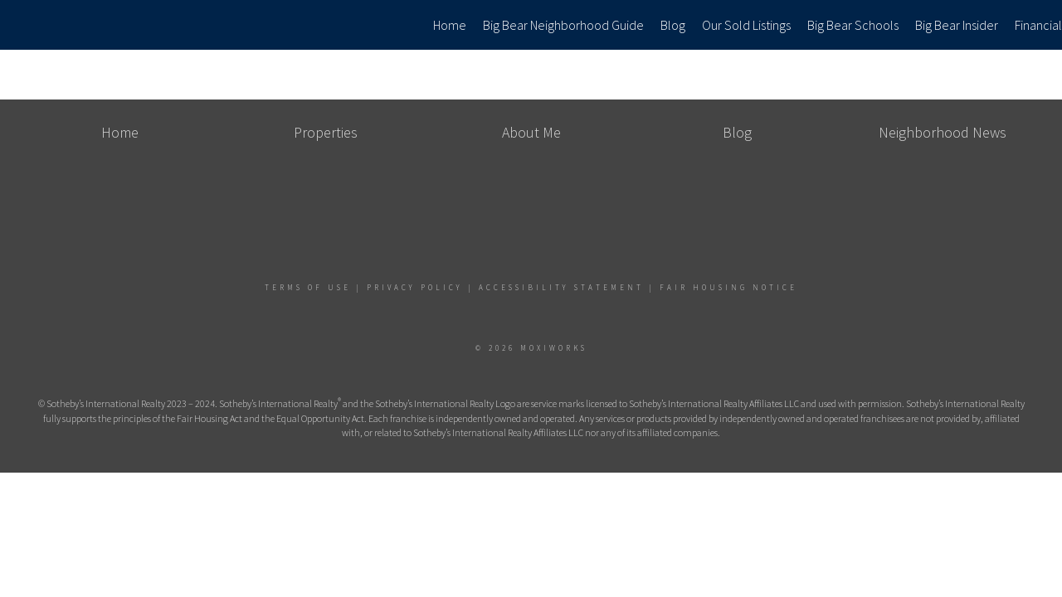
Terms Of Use (308, 287)
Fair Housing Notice (728, 287)
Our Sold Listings (746, 25)
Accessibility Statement (561, 287)
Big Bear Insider (956, 25)
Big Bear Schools (853, 25)
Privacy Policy (415, 287)
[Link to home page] (21, 25)
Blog (672, 25)
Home (449, 25)
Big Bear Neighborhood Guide (563, 25)
